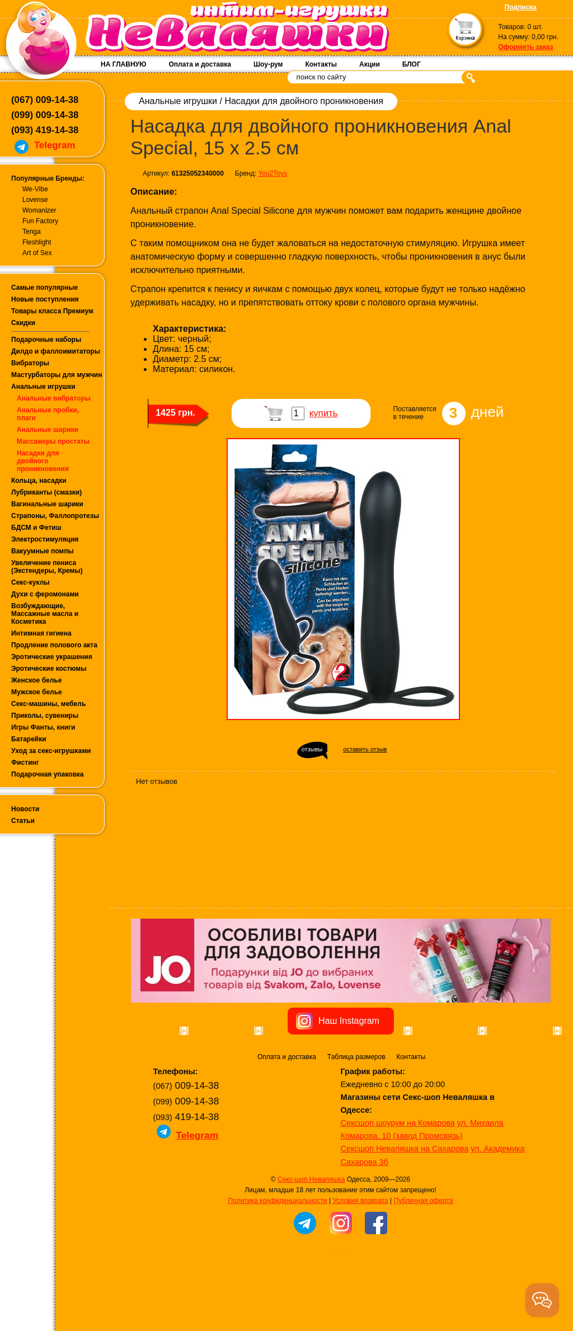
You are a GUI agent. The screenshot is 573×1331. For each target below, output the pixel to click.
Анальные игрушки (43, 387)
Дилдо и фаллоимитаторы (55, 351)
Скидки (23, 323)
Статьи (23, 821)
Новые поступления (45, 299)
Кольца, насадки (39, 481)
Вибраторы (30, 363)
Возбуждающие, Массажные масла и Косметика (44, 613)
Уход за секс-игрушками (51, 751)
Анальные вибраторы (54, 398)
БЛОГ (411, 64)
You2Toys (272, 173)
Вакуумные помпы (42, 551)
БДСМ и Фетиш (36, 528)
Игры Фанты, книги (43, 727)
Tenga (31, 232)
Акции (369, 64)
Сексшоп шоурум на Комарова (398, 1186)
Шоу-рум (268, 64)
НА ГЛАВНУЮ (123, 64)
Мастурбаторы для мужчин (56, 375)
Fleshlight (36, 242)
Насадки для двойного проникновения (43, 461)
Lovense (35, 200)
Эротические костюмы (48, 668)
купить (323, 413)
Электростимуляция (44, 539)
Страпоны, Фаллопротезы (55, 516)
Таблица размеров (356, 1120)
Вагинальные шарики (47, 504)
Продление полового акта (54, 645)
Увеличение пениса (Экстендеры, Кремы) (47, 567)
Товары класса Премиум (52, 311)
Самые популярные (44, 287)
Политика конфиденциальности (277, 1264)
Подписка (521, 7)
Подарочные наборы (46, 340)
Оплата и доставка (199, 64)
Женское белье (36, 680)
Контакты (321, 64)
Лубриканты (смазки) (46, 492)
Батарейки (28, 739)
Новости (25, 809)
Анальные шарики (47, 430)
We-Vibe (35, 189)
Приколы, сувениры (44, 715)
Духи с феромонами (45, 594)
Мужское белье (36, 692)
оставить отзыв (365, 749)
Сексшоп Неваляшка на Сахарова (405, 1211)
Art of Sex (37, 253)
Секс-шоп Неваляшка (311, 1243)
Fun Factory (40, 221)
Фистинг (25, 762)
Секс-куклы (30, 582)
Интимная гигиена (41, 633)
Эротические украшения (51, 657)
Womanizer (39, 210)
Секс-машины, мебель (48, 704)
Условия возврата (360, 1264)
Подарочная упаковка (47, 774)
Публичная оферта (423, 1264)
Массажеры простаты (53, 441)
